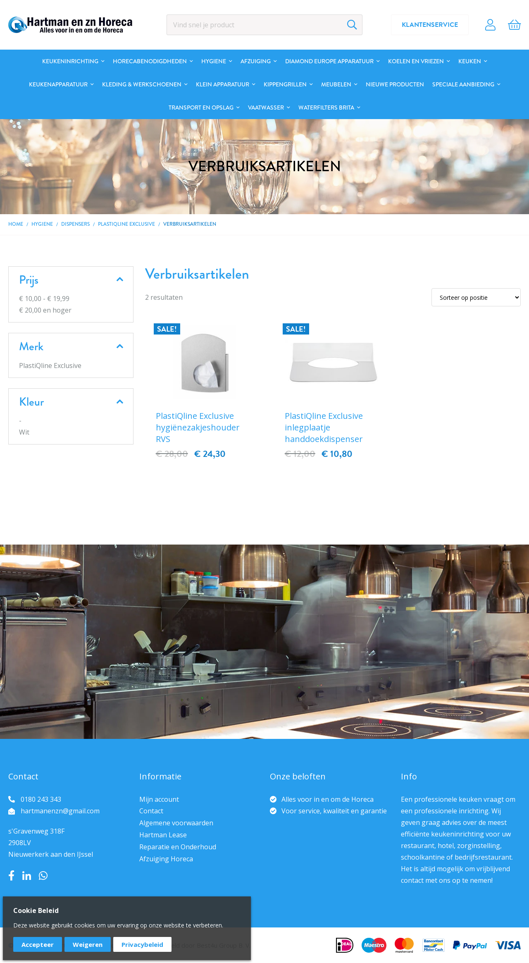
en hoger (45, 310)
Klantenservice (430, 25)
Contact (151, 810)
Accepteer (37, 944)
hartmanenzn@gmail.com (60, 810)
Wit (24, 432)
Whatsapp (43, 876)
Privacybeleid (142, 944)
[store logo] (70, 24)
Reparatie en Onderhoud (177, 846)
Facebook (11, 876)
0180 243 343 (41, 799)
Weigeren (87, 944)
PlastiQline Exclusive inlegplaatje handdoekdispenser (324, 427)
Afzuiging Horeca (166, 858)
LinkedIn (26, 876)
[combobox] (265, 24)
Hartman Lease (163, 834)
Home (15, 224)
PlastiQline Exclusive (126, 224)
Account (490, 25)
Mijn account (159, 799)
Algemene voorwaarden (176, 822)
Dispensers (75, 224)
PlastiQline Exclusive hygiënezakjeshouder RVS (198, 427)
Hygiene (42, 224)
